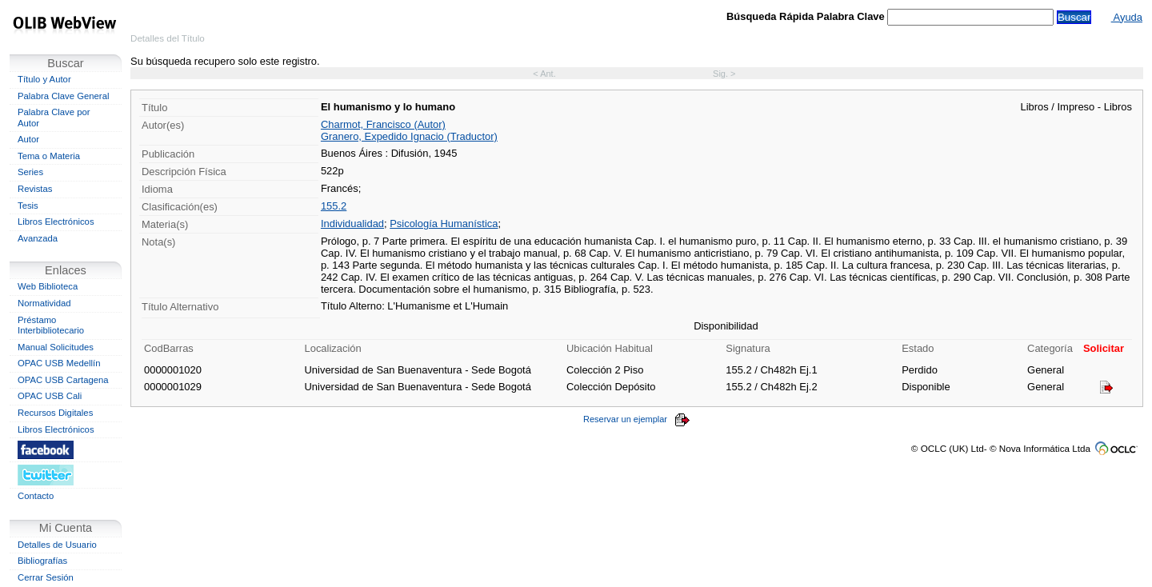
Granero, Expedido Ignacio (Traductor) (409, 136)
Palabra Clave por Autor (54, 117)
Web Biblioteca (48, 286)
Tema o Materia (49, 156)
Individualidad (352, 224)
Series (30, 172)
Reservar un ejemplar (636, 419)
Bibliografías (42, 560)
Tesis (28, 205)
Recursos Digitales (55, 412)
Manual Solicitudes (56, 347)
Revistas (35, 189)
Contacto (36, 496)
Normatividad (44, 303)
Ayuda (1126, 17)
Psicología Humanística (444, 224)
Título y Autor (44, 79)
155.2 (333, 206)
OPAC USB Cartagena (63, 380)
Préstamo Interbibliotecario (51, 325)
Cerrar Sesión (46, 577)
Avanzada (38, 238)
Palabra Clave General (63, 96)
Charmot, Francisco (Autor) (383, 124)
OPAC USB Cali (50, 396)
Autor (28, 139)
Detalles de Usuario (57, 544)
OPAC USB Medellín (59, 363)
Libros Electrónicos (56, 221)
